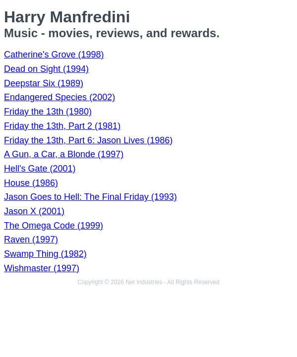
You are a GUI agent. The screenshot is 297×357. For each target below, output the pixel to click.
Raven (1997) (31, 239)
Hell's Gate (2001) (40, 169)
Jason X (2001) (34, 211)
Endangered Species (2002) (59, 97)
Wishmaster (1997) (41, 268)
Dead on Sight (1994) (46, 69)
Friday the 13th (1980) (48, 112)
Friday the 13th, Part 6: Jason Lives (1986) (88, 140)
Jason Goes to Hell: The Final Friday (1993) (90, 197)
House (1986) (31, 183)
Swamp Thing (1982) (45, 254)
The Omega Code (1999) (53, 226)
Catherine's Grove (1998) (54, 55)
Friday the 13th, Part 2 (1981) (62, 126)
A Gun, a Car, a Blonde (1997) (63, 154)
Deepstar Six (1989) (43, 83)
